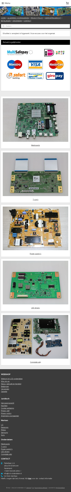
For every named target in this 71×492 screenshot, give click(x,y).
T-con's (35, 200)
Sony (3, 435)
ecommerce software (41, 488)
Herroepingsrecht (7, 403)
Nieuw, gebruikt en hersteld (11, 384)
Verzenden (5, 389)
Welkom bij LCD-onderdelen (12, 379)
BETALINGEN (6, 21)
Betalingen (5, 386)
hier (29, 478)
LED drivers (35, 308)
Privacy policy (6, 413)
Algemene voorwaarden (10, 416)
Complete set (35, 362)
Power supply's (35, 254)
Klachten (4, 406)
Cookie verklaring (7, 408)
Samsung (4, 432)
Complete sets (6, 454)
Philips (3, 430)
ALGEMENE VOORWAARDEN (18, 18)
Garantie (4, 391)
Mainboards (35, 145)
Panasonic (4, 427)
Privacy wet (5, 411)
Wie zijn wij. (5, 381)
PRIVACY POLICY (37, 18)
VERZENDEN (17, 21)
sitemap (28, 488)
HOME (3, 18)
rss (33, 488)
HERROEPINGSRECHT (53, 18)
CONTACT (27, 21)
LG (2, 425)
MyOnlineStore (60, 488)
